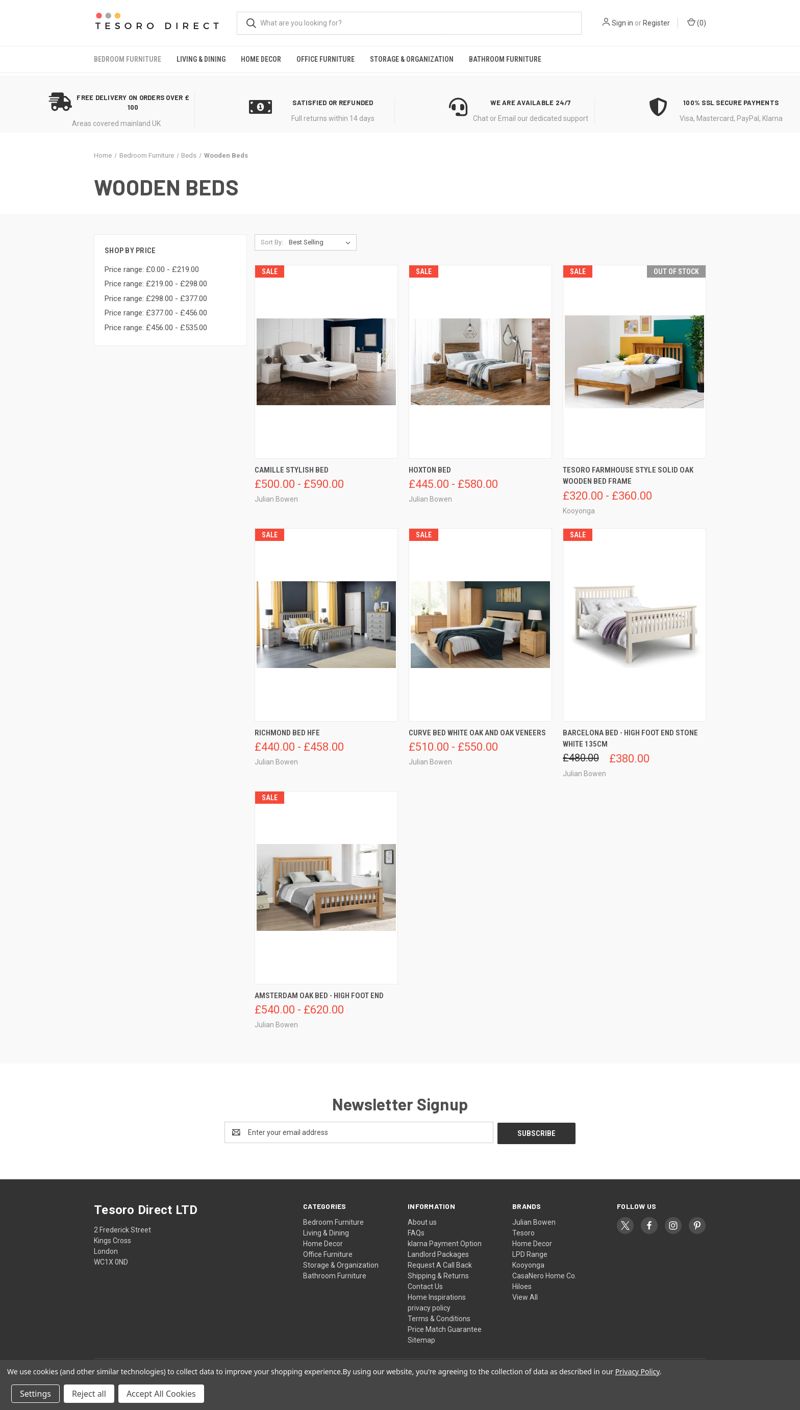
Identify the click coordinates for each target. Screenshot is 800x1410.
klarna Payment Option (445, 1243)
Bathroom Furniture (505, 59)
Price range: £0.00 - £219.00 (152, 269)
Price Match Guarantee (445, 1328)
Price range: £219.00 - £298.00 (156, 283)
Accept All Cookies (161, 1393)
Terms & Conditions (439, 1318)
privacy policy (429, 1307)
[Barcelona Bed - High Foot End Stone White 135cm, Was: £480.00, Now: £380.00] (634, 625)
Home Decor (261, 59)
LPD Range (529, 1253)
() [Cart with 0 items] (696, 22)
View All (525, 1296)
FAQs (416, 1232)
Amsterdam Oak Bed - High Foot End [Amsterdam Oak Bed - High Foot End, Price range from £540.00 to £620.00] (319, 995)
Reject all (89, 1393)
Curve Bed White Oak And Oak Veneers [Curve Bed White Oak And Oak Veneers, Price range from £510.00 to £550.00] (477, 732)
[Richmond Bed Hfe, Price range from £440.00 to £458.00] (326, 625)
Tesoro (523, 1232)
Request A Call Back (440, 1264)
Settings (35, 1393)
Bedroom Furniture (127, 59)
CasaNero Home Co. (544, 1275)
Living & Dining (201, 59)
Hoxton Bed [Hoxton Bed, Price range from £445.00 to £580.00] (430, 470)
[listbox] (321, 242)
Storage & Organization (412, 59)
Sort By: (272, 242)
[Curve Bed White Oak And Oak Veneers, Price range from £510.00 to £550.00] (480, 625)
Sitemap (421, 1339)
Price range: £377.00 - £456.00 (156, 312)
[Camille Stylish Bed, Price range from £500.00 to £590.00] (326, 361)
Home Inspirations (437, 1296)
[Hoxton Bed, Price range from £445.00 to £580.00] (480, 361)
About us (422, 1221)
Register (656, 23)
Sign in (622, 23)
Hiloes (522, 1285)
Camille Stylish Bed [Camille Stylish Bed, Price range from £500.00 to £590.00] (292, 470)
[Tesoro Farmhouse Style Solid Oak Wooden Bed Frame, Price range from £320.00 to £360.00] (634, 361)
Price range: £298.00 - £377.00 (156, 298)
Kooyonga (528, 1264)
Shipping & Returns (438, 1275)
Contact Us (425, 1285)
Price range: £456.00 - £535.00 (156, 327)
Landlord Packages (438, 1253)
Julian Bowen (534, 1221)
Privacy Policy (637, 1371)
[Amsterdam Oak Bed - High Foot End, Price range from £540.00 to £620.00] (326, 887)
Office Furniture (325, 59)
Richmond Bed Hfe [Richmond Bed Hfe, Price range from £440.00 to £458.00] (287, 732)
